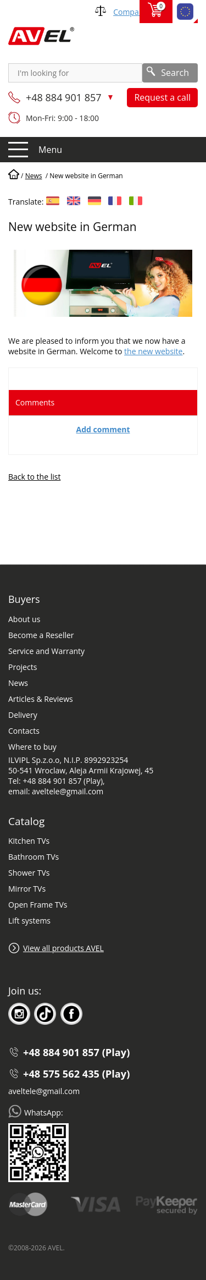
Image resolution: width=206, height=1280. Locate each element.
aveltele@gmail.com (44, 1091)
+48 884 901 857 (65, 97)
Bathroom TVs (33, 856)
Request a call (162, 97)
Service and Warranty (46, 651)
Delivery (22, 715)
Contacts (24, 731)
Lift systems (29, 920)
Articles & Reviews (40, 699)
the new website (153, 351)
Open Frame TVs (37, 904)
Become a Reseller (41, 635)
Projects (22, 667)
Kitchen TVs (28, 841)
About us (24, 619)
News (18, 683)
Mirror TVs (27, 888)
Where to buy (32, 746)
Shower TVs (28, 872)
